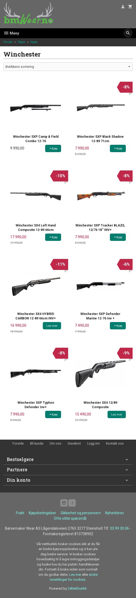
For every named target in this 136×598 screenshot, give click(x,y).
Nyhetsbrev (114, 513)
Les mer (75, 575)
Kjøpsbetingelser (42, 513)
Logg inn (93, 443)
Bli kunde (36, 443)
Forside (8, 42)
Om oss (55, 443)
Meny (11, 33)
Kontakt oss (115, 443)
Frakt (20, 513)
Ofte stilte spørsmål (70, 518)
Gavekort (74, 443)
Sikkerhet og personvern (81, 513)
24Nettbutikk (77, 588)
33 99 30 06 (119, 528)
